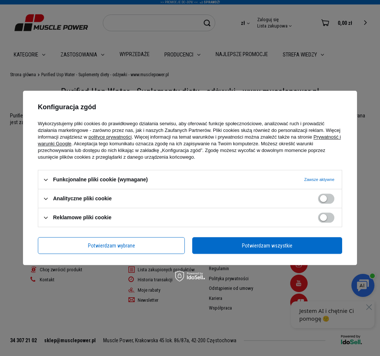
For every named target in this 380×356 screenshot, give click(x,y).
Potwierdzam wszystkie (267, 246)
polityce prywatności (110, 137)
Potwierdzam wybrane (111, 246)
